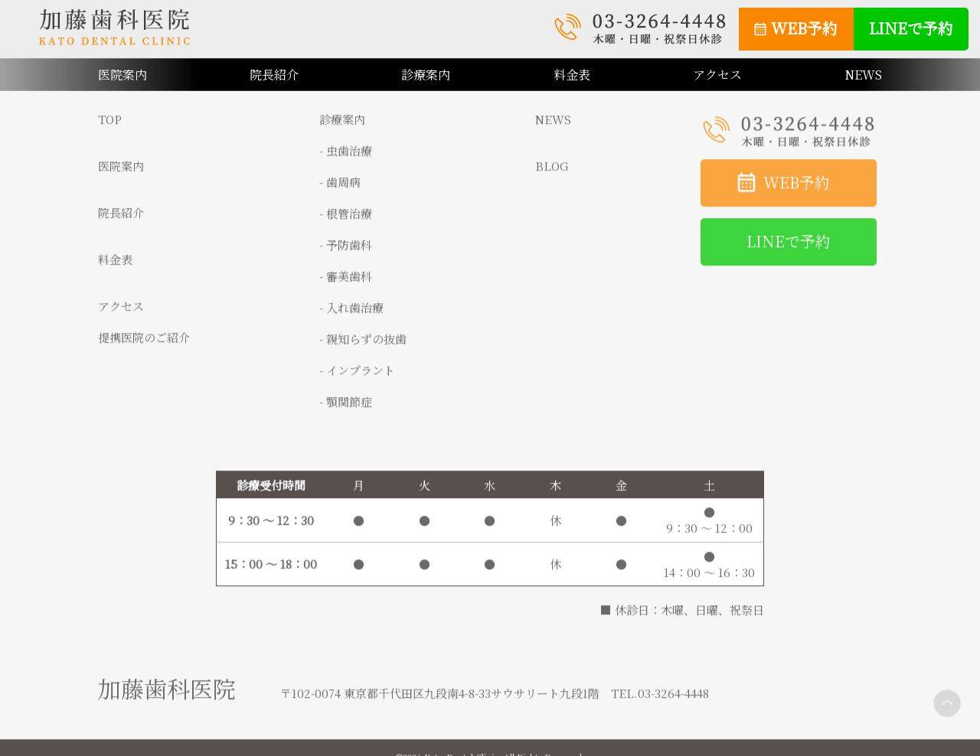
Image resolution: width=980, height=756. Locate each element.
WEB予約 (804, 28)
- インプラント (357, 378)
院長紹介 (274, 74)
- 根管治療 (345, 221)
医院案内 (121, 173)
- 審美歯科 (345, 283)
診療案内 (425, 74)
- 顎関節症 (345, 409)
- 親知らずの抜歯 (363, 346)
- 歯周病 (340, 189)
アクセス (717, 74)
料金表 (572, 74)
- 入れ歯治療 (351, 315)
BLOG (552, 173)
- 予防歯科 (345, 252)
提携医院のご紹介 (144, 345)
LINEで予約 (911, 28)
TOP (110, 127)
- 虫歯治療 (345, 158)
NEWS (863, 74)
